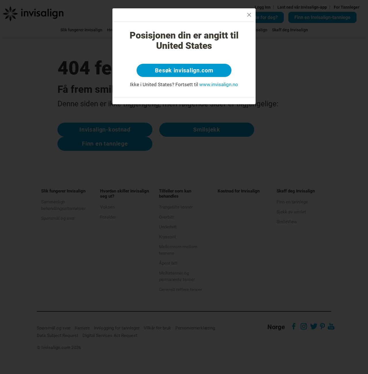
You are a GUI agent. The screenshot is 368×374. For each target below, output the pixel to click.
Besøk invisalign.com (184, 70)
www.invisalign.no (218, 84)
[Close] (249, 15)
